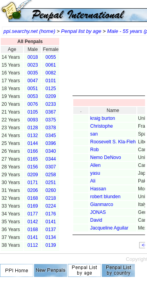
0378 (50, 127)
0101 (50, 80)
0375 (50, 120)
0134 (50, 237)
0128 (32, 127)
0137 (50, 229)
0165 (32, 159)
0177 (32, 214)
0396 (50, 143)
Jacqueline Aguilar (109, 228)
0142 (32, 221)
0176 (50, 214)
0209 (50, 96)
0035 (32, 73)
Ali (92, 181)
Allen (95, 165)
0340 (50, 151)
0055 (50, 57)
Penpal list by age (81, 31)
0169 (32, 206)
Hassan (98, 189)
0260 (50, 190)
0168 (32, 198)
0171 (32, 182)
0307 (50, 167)
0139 (50, 245)
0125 (50, 88)
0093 (32, 120)
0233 (50, 104)
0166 (32, 151)
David (96, 220)
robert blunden (105, 196)
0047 (32, 80)
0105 (32, 112)
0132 (32, 135)
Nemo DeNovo (105, 157)
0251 (50, 182)
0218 (50, 198)
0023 (32, 65)
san (94, 134)
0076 (32, 104)
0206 (32, 190)
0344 (50, 159)
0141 (50, 221)
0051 (32, 88)
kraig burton (102, 118)
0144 (32, 143)
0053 (32, 96)
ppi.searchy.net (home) (29, 31)
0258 (50, 174)
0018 (32, 57)
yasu (95, 173)
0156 (32, 167)
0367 (50, 112)
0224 (50, 206)
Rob (94, 149)
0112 (32, 245)
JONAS (98, 212)
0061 (50, 65)
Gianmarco (101, 204)
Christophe (101, 126)
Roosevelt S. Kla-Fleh (113, 142)
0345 (50, 135)
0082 (50, 73)
